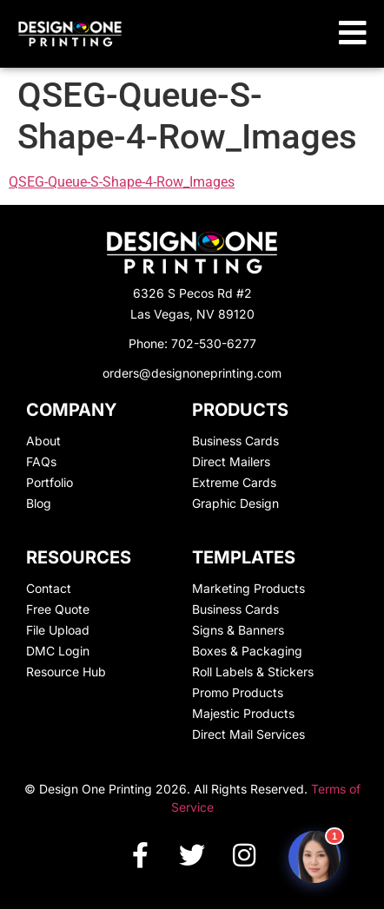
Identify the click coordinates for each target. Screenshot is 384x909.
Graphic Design (235, 503)
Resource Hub (66, 671)
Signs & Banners (238, 629)
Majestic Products (243, 713)
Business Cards (235, 440)
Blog (38, 503)
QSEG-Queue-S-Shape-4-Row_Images (122, 182)
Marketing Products (248, 588)
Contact (48, 588)
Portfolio (49, 482)
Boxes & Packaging (247, 650)
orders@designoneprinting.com (192, 373)
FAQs (41, 461)
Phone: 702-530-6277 (192, 343)
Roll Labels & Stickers (253, 671)
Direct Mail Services (248, 734)
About (43, 440)
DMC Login (57, 650)
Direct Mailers (231, 461)
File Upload (57, 629)
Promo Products (237, 692)
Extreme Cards (234, 482)
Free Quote (57, 609)
